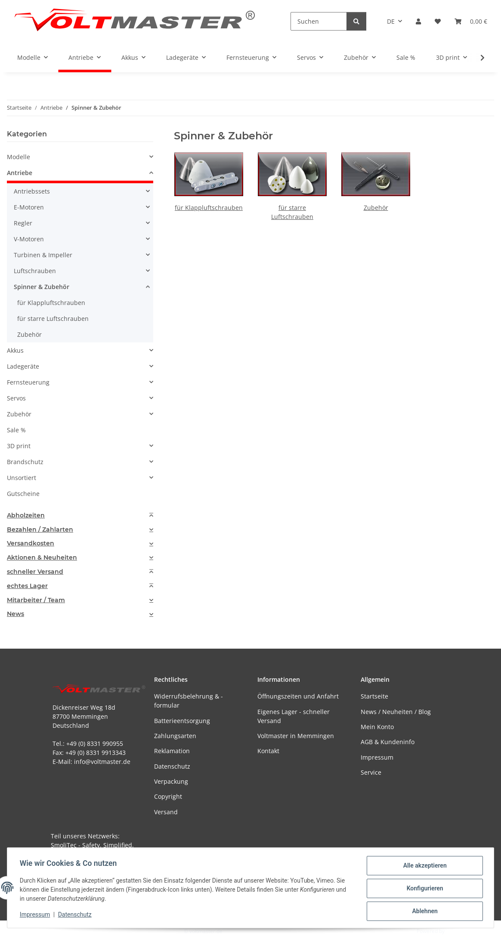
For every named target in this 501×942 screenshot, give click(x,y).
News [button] (15, 614)
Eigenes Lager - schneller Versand (293, 716)
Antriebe (19, 173)
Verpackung (171, 781)
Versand (166, 812)
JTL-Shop (456, 931)
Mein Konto (377, 727)
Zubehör (376, 207)
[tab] (80, 515)
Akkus (15, 350)
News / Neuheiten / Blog (396, 712)
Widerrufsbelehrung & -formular (188, 700)
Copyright (168, 796)
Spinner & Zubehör (41, 287)
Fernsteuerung (28, 382)
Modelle (18, 157)
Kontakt (268, 751)
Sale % (16, 430)
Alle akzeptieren (423, 866)
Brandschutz (25, 462)
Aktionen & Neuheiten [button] (42, 557)
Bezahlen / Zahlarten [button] (40, 529)
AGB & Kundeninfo (387, 742)
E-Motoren (29, 207)
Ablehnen (423, 911)
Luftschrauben (35, 271)
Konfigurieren (423, 889)
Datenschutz (76, 915)
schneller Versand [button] (35, 572)
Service (371, 772)
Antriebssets (32, 191)
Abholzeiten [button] (26, 515)
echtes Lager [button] (27, 586)
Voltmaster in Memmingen (295, 736)
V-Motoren (29, 239)
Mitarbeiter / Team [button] (36, 600)
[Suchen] (319, 21)
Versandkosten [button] (30, 543)
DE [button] (391, 21)
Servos (16, 398)
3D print (19, 446)
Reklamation (172, 751)
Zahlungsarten (175, 736)
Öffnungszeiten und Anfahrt (298, 696)
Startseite (374, 696)
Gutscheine (23, 493)
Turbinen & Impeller (43, 255)
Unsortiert (21, 478)
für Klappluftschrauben (209, 207)
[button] (418, 21)
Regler (23, 223)
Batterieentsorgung (182, 721)
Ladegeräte (23, 366)
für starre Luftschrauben (53, 318)
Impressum (36, 915)
